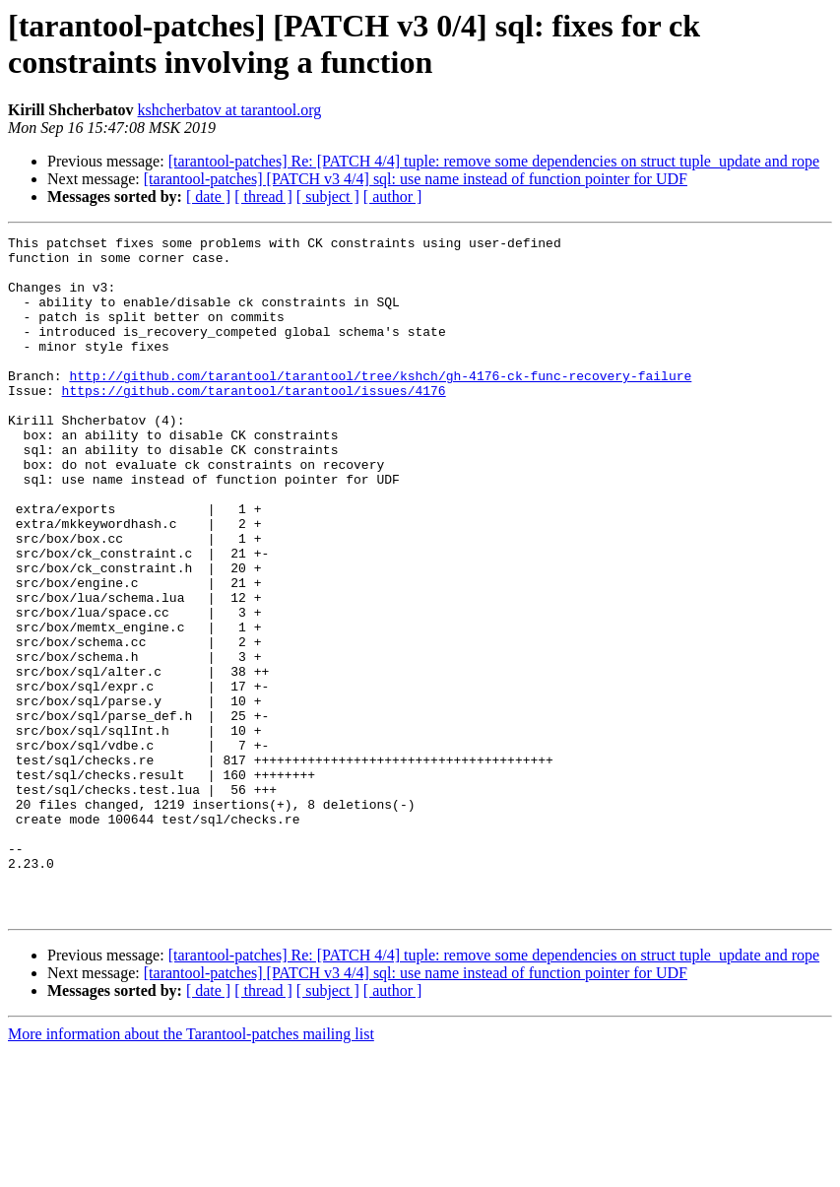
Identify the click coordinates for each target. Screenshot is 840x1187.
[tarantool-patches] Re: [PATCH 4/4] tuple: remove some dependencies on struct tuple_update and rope (493, 161)
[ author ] (392, 196)
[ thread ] (263, 196)
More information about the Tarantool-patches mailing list (191, 1169)
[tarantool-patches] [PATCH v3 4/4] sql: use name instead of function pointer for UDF (415, 178)
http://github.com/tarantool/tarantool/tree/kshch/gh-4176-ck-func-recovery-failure (380, 405)
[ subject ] (327, 196)
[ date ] (208, 196)
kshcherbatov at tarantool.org (230, 109)
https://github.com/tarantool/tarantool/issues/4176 (254, 422)
